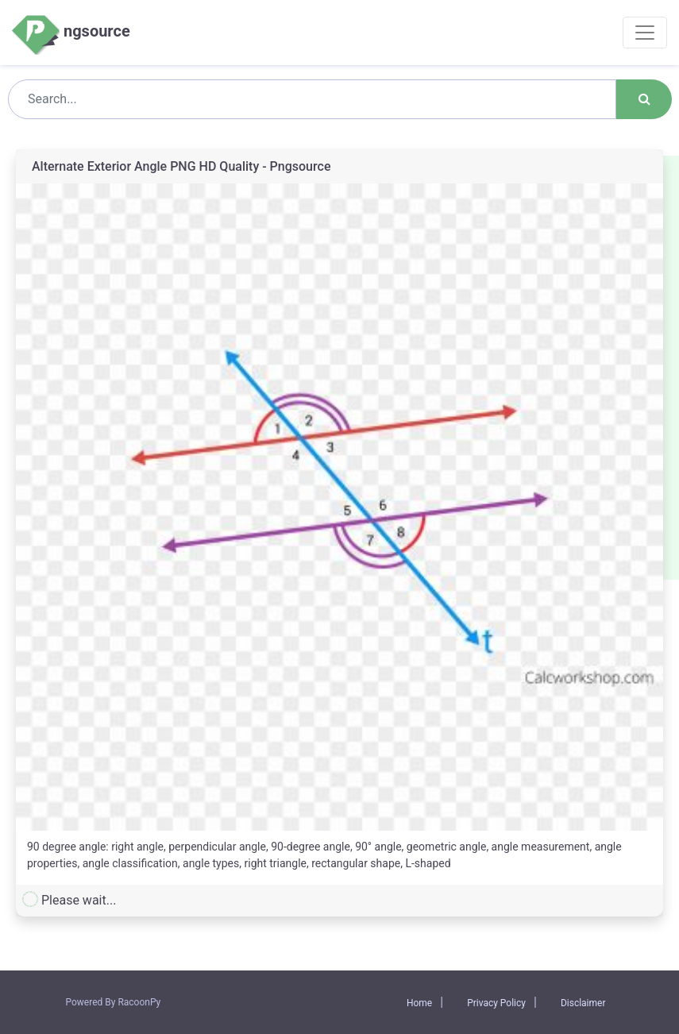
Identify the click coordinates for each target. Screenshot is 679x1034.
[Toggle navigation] (645, 32)
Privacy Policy (496, 1003)
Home (419, 1003)
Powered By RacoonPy (113, 1002)
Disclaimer (583, 1003)
